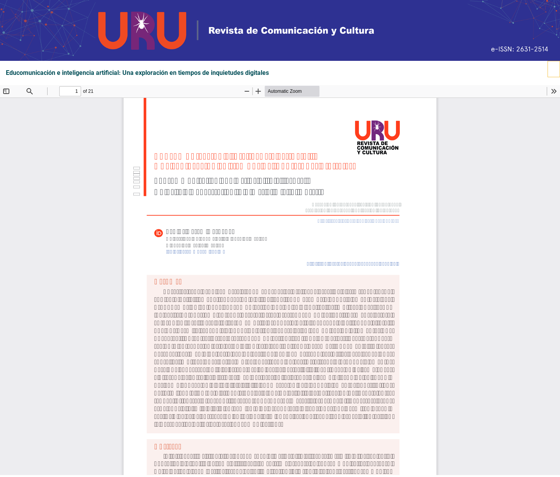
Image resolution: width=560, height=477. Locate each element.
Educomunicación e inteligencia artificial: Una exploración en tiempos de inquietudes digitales (137, 72)
